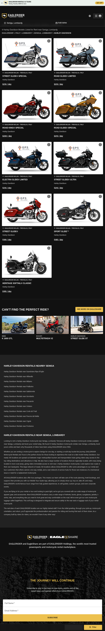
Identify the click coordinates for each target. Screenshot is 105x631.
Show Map (74, 627)
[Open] (52, 16)
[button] (27, 62)
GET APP (99, 3)
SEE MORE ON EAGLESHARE (89, 309)
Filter (93, 627)
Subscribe (52, 617)
